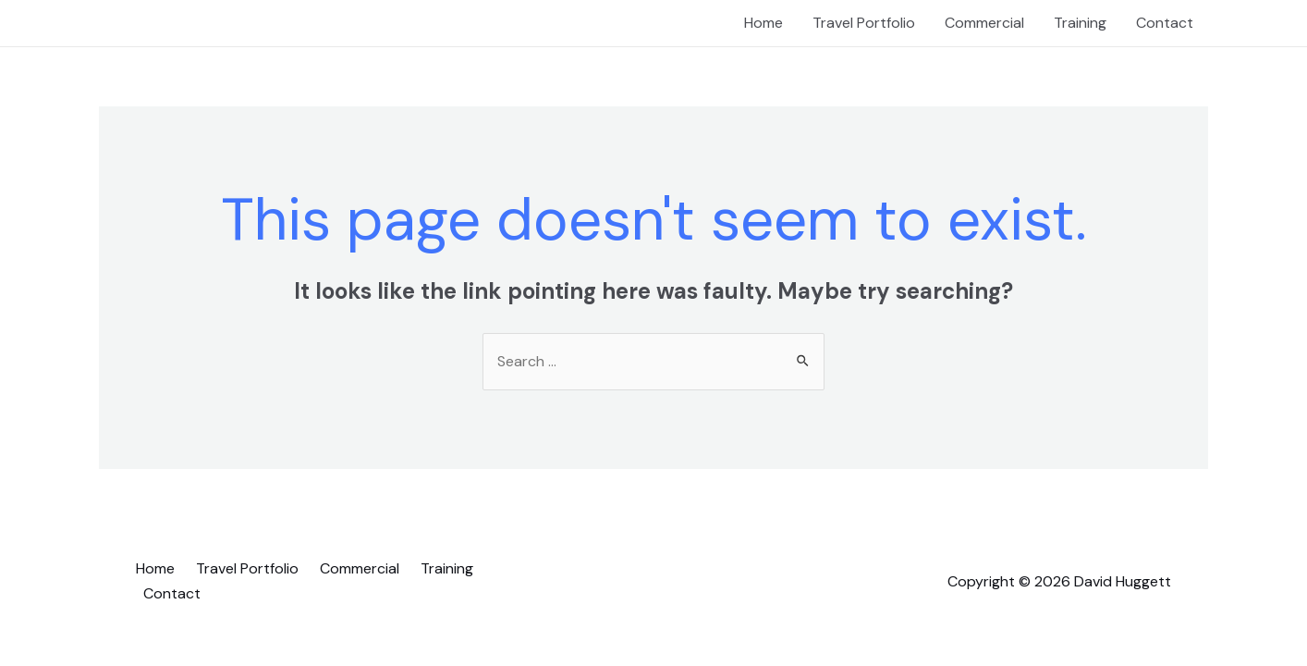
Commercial (984, 22)
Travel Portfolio (863, 22)
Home (763, 22)
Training (1080, 22)
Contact (1164, 22)
